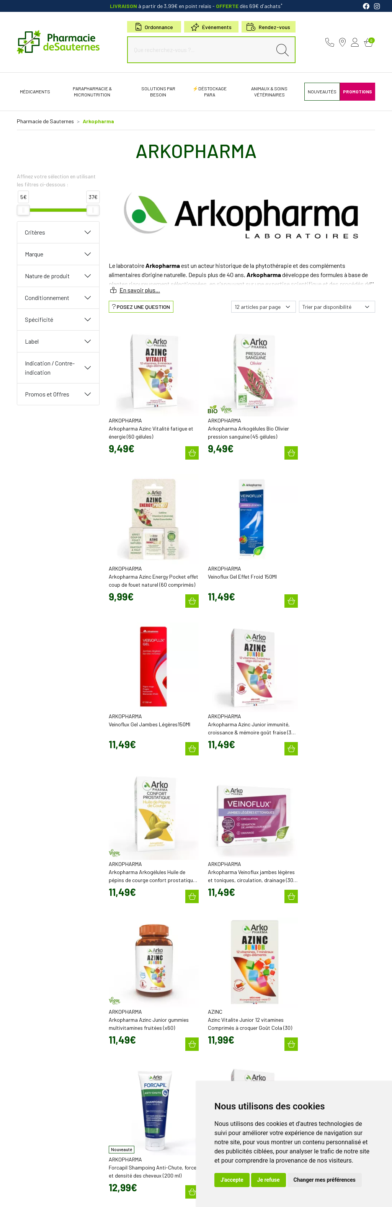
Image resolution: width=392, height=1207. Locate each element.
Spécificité (39, 319)
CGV (63, 1188)
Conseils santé (216, 1068)
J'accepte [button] (231, 1180)
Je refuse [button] (268, 1180)
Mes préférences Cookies (171, 1188)
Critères (35, 232)
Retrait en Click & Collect (317, 989)
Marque (34, 254)
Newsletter (212, 1014)
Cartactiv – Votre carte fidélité (231, 1007)
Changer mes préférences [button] (325, 1180)
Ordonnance (154, 27)
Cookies (132, 1188)
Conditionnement (47, 297)
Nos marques (215, 1054)
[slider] (23, 210)
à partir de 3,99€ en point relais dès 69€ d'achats (196, 6)
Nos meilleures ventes (224, 1061)
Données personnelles (95, 1188)
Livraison (302, 996)
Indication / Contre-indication (50, 367)
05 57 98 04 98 (129, 954)
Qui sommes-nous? (221, 947)
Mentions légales (35, 1188)
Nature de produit (47, 275)
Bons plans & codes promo (229, 994)
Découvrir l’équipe (219, 954)
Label (32, 341)
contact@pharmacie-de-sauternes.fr (148, 961)
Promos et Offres (47, 394)
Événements (211, 27)
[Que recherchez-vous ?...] (201, 49)
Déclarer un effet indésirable (230, 967)
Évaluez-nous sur (332, 1055)
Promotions (213, 1000)
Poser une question (221, 961)
